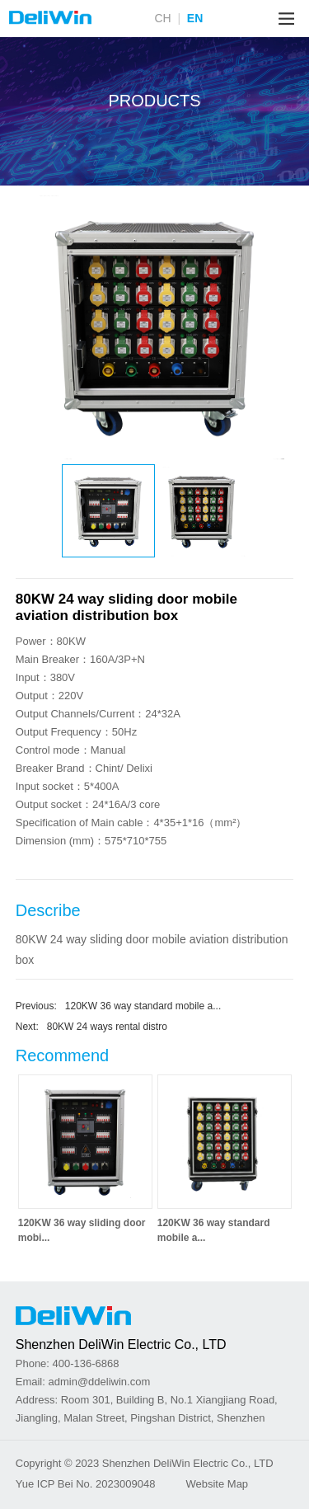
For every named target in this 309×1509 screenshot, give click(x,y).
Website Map (216, 1484)
